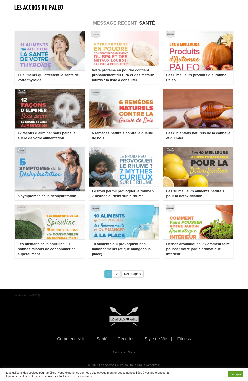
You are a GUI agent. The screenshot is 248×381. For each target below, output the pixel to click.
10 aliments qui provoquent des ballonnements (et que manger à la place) (124, 248)
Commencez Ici (71, 338)
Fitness (184, 338)
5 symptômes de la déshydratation (49, 196)
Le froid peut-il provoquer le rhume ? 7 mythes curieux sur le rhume (121, 190)
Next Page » (132, 274)
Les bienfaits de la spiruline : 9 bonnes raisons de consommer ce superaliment (49, 248)
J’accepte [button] (235, 374)
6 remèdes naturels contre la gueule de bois (118, 135)
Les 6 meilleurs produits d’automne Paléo (188, 77)
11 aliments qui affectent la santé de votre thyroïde (48, 77)
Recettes (126, 338)
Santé (102, 338)
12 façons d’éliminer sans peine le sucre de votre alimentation (49, 135)
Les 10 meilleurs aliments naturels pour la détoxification (197, 193)
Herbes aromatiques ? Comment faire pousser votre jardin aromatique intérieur (196, 248)
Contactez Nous (124, 352)
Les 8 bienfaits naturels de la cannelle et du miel (192, 135)
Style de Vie (156, 338)
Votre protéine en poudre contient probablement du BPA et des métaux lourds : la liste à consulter (124, 74)
